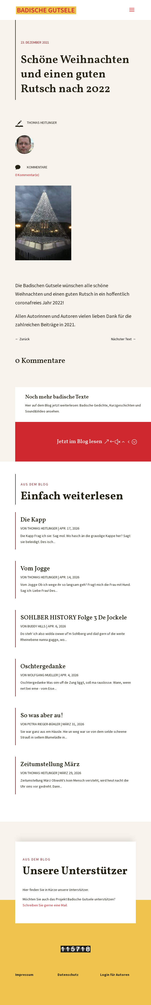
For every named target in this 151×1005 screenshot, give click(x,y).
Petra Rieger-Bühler (43, 724)
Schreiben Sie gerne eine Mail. (45, 905)
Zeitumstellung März (49, 764)
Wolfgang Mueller (42, 675)
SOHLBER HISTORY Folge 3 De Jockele (73, 617)
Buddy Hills (36, 626)
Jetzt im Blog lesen (79, 442)
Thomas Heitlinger (42, 528)
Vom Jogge (35, 568)
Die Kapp (33, 520)
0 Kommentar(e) (27, 175)
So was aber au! (41, 715)
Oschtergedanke (43, 666)
